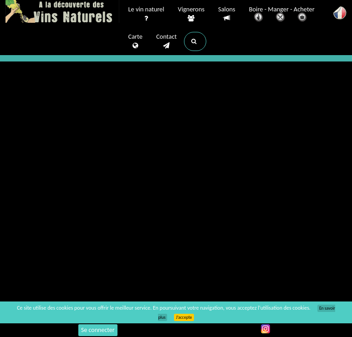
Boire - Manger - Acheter (282, 15)
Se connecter (98, 330)
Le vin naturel (146, 14)
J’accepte (184, 317)
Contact (166, 41)
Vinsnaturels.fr (62, 12)
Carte (135, 41)
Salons (226, 14)
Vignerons (191, 14)
